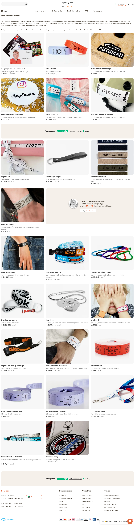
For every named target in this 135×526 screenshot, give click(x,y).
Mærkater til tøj (41, 11)
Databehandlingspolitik (112, 498)
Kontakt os (62, 495)
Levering (62, 501)
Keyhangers (97, 11)
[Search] (14, 4)
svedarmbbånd (81, 21)
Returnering (63, 504)
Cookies (107, 501)
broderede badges (56, 21)
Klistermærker (57, 11)
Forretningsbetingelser (111, 495)
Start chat (88, 210)
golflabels (44, 21)
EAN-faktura (63, 510)
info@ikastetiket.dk (104, 206)
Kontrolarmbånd (73, 11)
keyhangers (36, 21)
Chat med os (34, 497)
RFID (86, 11)
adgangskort (15, 21)
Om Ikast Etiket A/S (110, 504)
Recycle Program (110, 507)
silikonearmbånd (70, 21)
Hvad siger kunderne (111, 510)
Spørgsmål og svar (65, 498)
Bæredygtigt (86, 510)
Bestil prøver (63, 507)
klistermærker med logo (116, 23)
